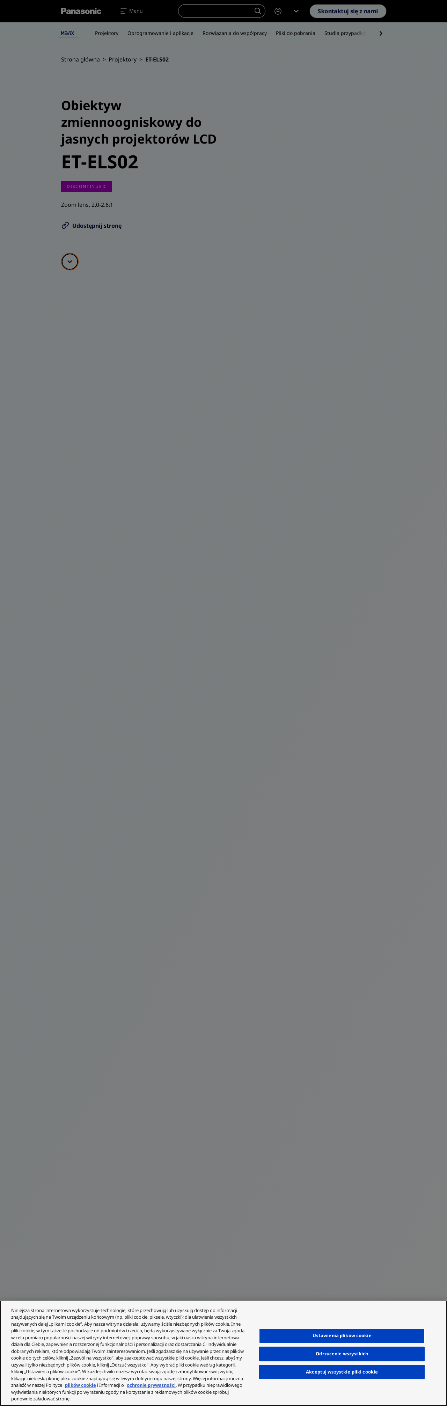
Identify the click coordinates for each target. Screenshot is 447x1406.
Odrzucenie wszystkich (342, 1353)
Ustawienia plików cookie (342, 1335)
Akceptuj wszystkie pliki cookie (342, 1372)
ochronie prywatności (151, 1385)
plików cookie (80, 1385)
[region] (223, 1353)
